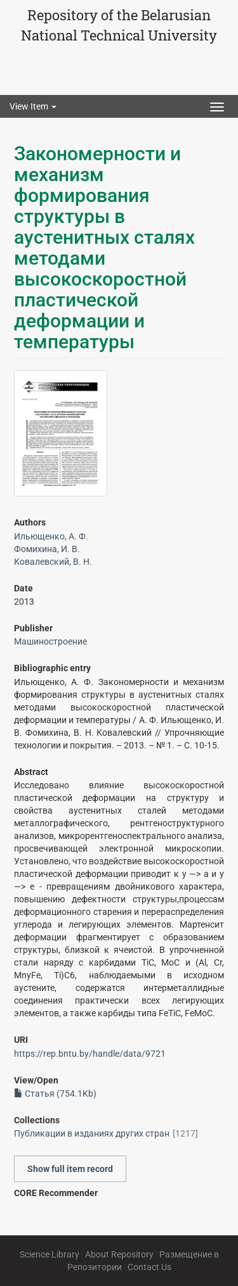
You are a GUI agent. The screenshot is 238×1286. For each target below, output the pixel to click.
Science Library (49, 1254)
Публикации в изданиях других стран (91, 1133)
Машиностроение (50, 641)
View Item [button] (33, 106)
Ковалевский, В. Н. (53, 562)
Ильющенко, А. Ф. (51, 536)
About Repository (119, 1254)
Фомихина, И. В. (47, 549)
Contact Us (149, 1267)
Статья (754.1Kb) (55, 1093)
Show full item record (70, 1169)
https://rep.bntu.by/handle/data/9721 (90, 1054)
